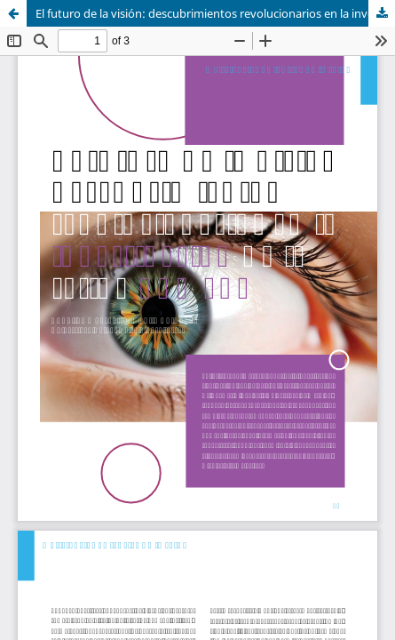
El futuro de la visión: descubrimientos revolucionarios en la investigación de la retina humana (215, 13)
